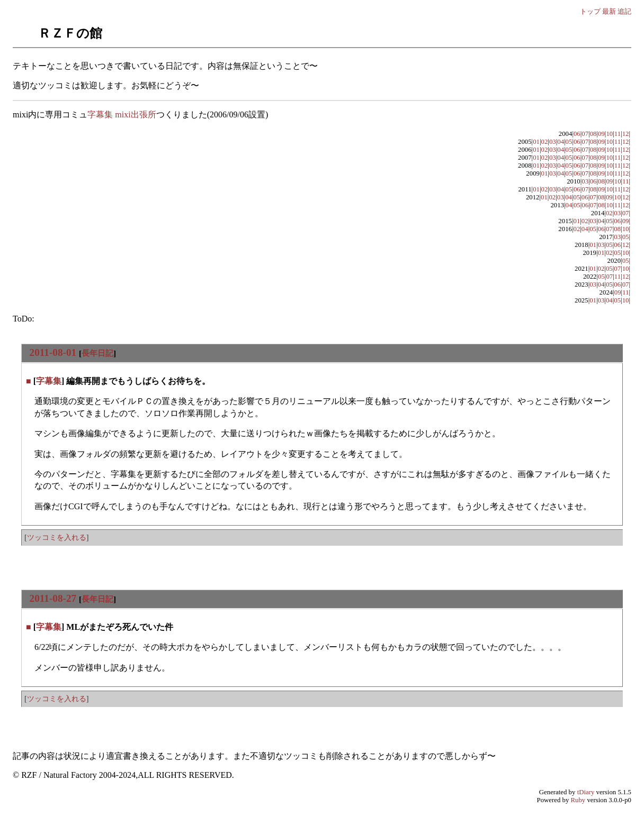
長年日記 (97, 352)
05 (569, 141)
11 (617, 133)
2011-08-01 (53, 352)
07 (585, 133)
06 (577, 133)
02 (544, 141)
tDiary (586, 792)
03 (552, 141)
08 (593, 133)
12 (625, 133)
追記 (624, 11)
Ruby (578, 800)
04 (560, 141)
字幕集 (48, 381)
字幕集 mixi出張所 (121, 114)
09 (601, 133)
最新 (609, 11)
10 (609, 133)
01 (536, 141)
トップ (590, 11)
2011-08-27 (53, 598)
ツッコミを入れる (56, 537)
